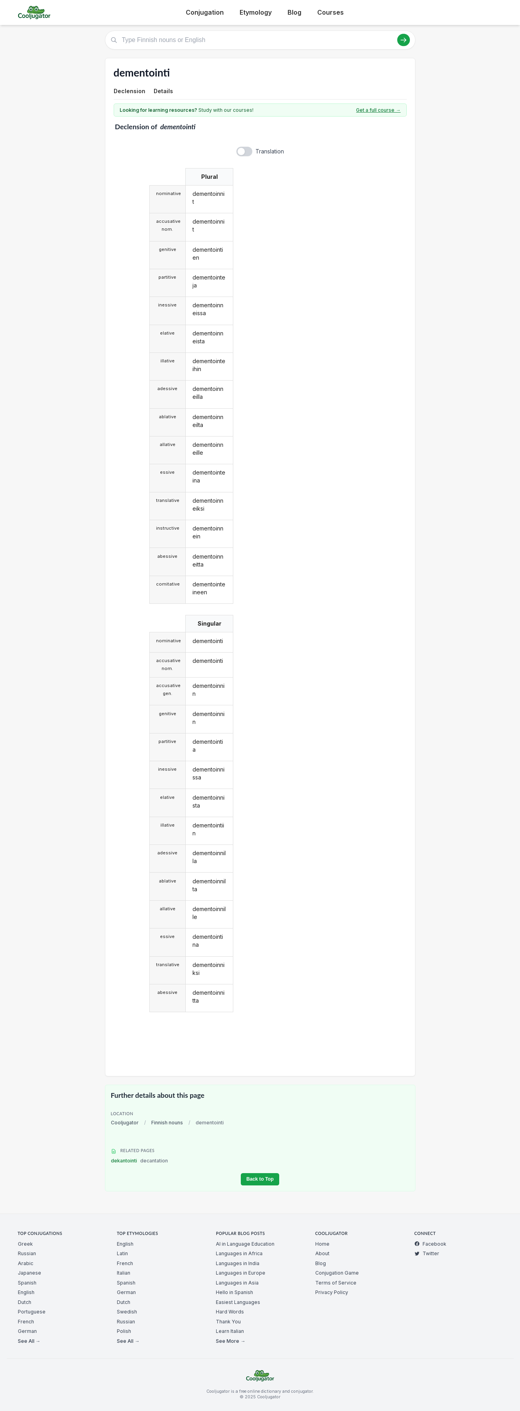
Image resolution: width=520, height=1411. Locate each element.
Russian (27, 1253)
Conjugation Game (337, 1273)
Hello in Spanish (234, 1292)
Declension (129, 91)
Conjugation (205, 12)
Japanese (29, 1273)
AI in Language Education (245, 1244)
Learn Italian (230, 1331)
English (26, 1292)
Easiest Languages (238, 1302)
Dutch (24, 1302)
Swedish (127, 1312)
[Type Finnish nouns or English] (260, 40)
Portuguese (32, 1312)
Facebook (430, 1244)
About (322, 1253)
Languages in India (237, 1263)
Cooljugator (125, 1123)
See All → (29, 1341)
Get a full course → (378, 110)
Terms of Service (335, 1283)
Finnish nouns (167, 1123)
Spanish (27, 1283)
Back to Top (260, 1179)
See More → (230, 1341)
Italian (123, 1273)
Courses (330, 12)
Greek (25, 1244)
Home (322, 1244)
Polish (124, 1331)
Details (163, 91)
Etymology (256, 12)
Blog (294, 12)
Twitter (426, 1253)
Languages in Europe (240, 1273)
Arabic (25, 1263)
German (27, 1331)
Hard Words (230, 1312)
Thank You (228, 1322)
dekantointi (139, 1161)
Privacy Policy (331, 1292)
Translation (269, 151)
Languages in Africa (239, 1253)
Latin (122, 1253)
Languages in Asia (237, 1283)
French (26, 1322)
